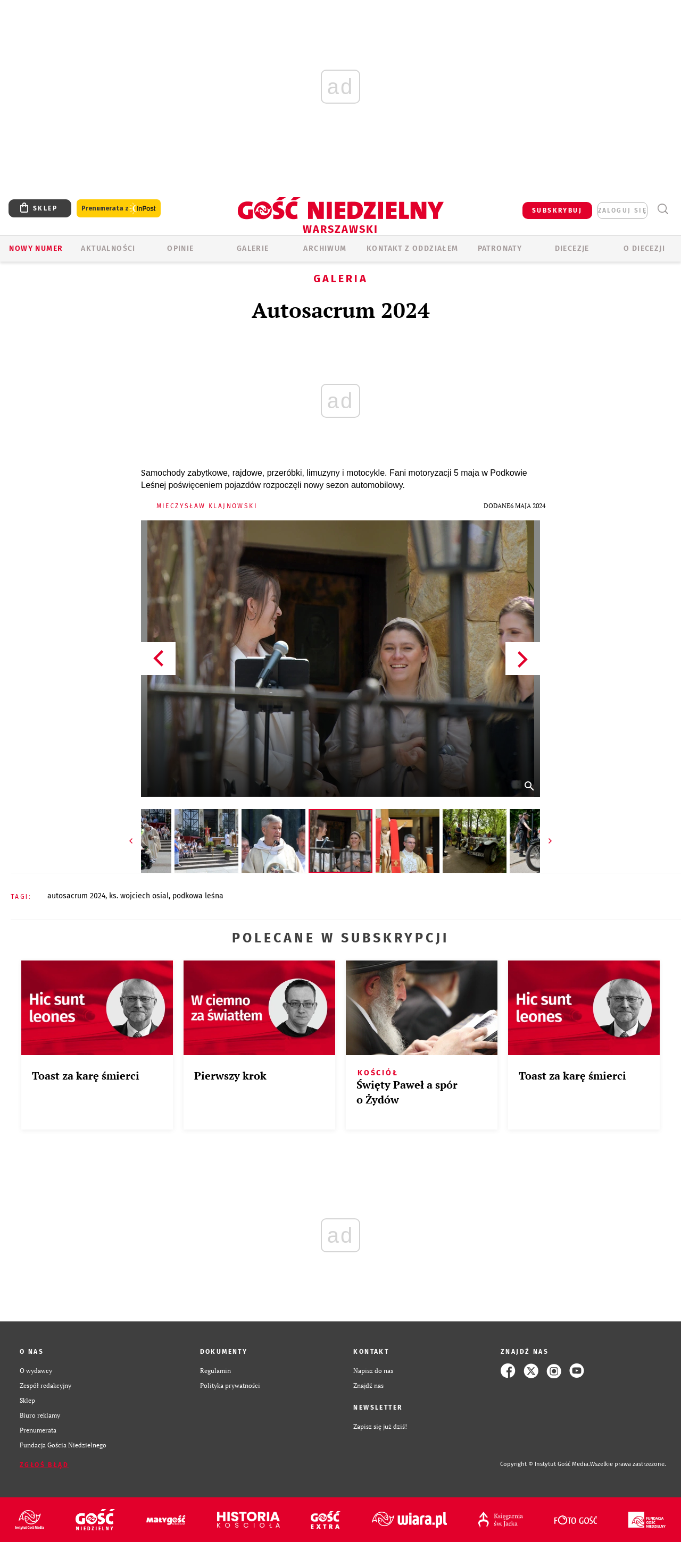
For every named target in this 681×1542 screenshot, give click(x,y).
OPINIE (180, 248)
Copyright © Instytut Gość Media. (545, 1464)
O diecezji (644, 248)
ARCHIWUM (324, 248)
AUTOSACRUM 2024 (76, 895)
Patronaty (500, 248)
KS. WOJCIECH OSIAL (139, 895)
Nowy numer (36, 248)
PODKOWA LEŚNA (197, 895)
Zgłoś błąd (44, 1465)
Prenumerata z (118, 209)
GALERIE (253, 248)
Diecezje (572, 248)
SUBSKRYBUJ (557, 210)
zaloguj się (622, 210)
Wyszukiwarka (662, 209)
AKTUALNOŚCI (108, 248)
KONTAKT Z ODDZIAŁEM (413, 248)
